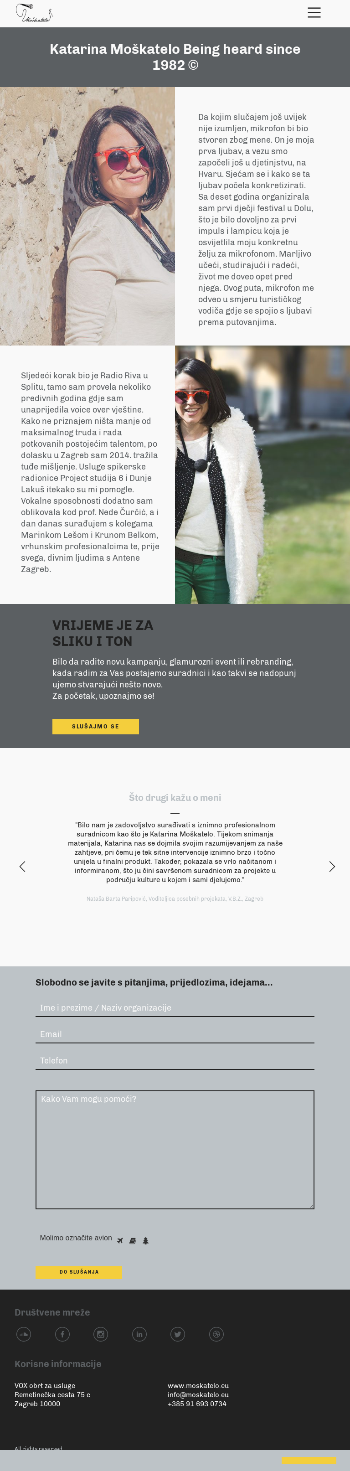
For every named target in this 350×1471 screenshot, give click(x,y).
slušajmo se (95, 726)
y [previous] (20, 867)
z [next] (329, 867)
